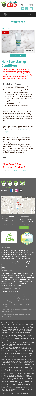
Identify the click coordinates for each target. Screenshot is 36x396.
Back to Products (8, 28)
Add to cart (18, 55)
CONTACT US (5, 187)
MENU (30, 15)
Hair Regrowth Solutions (18, 170)
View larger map (28, 197)
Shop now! (24, 228)
